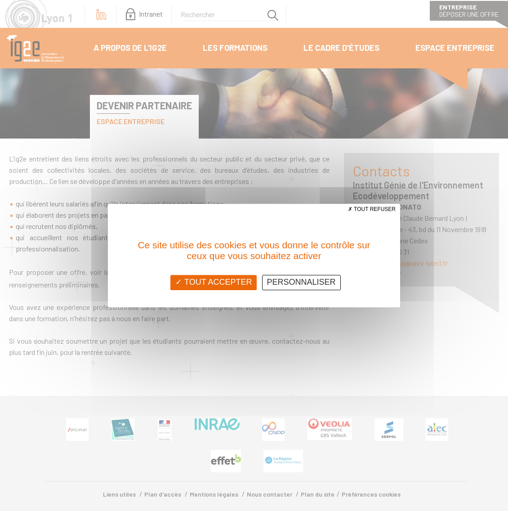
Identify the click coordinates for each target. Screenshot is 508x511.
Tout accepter (213, 282)
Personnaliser (301, 282)
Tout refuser (372, 209)
